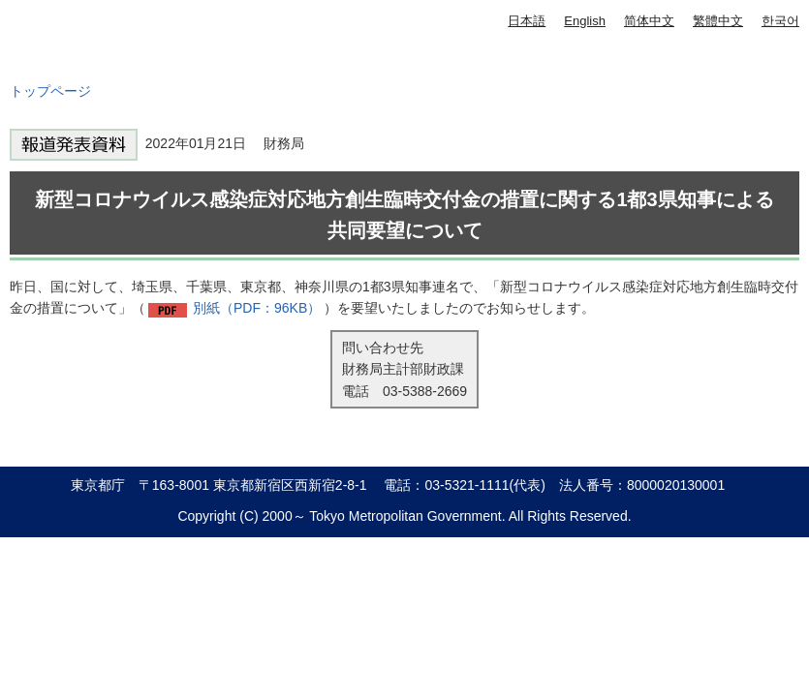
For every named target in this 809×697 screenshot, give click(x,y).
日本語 (526, 21)
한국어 (780, 21)
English (585, 21)
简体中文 (649, 21)
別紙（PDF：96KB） (257, 308)
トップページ (50, 91)
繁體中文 (718, 21)
